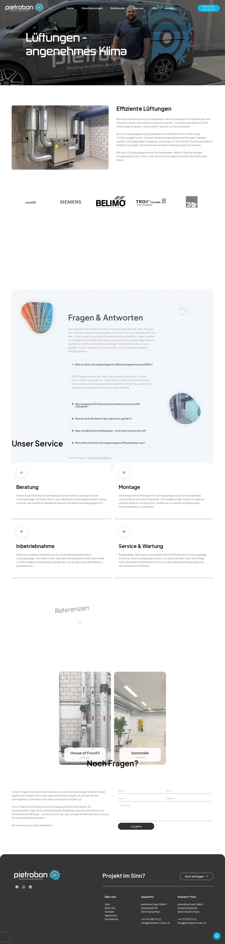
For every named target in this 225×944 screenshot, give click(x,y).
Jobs (154, 8)
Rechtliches (111, 919)
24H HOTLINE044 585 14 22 (208, 8)
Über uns (138, 8)
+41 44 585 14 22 (151, 919)
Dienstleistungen (92, 8)
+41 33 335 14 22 (187, 919)
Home (70, 8)
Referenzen (117, 8)
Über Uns (110, 908)
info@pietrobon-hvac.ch (155, 922)
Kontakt (170, 8)
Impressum (111, 915)
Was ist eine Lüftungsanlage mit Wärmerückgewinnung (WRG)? (114, 456)
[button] (112, 456)
